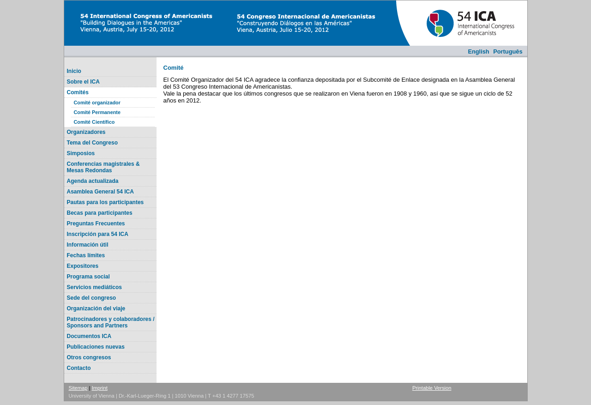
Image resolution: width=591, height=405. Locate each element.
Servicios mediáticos (94, 287)
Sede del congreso (91, 298)
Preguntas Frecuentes (96, 223)
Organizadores (86, 132)
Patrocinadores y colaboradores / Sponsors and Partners (111, 322)
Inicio (74, 71)
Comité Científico (94, 122)
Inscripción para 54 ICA (97, 234)
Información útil (88, 245)
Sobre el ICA (83, 82)
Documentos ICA (89, 336)
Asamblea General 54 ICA (100, 191)
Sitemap (78, 388)
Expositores (83, 266)
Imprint (100, 388)
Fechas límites (86, 255)
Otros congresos (89, 357)
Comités (78, 92)
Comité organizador (97, 102)
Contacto (79, 368)
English (478, 51)
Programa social (88, 276)
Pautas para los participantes (105, 202)
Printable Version (432, 388)
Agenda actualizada (93, 181)
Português (507, 51)
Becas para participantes (100, 213)
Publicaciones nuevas (96, 347)
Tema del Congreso (92, 142)
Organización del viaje (96, 308)
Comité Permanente (97, 112)
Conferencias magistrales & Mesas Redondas (103, 167)
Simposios (81, 153)
